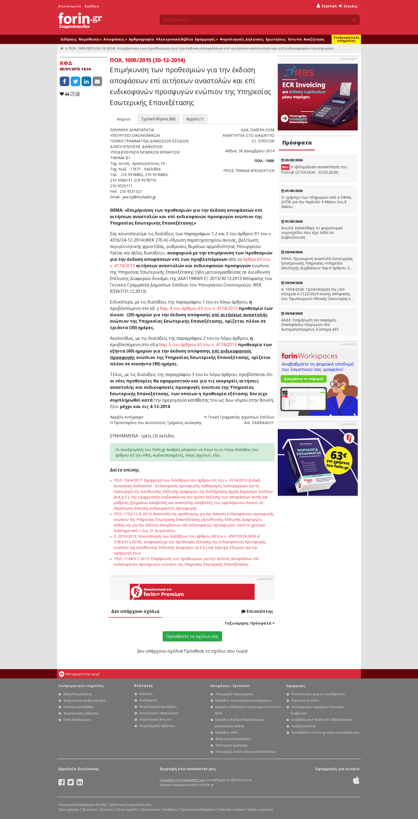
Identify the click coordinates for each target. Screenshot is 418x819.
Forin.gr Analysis (166, 449)
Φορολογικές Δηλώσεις (242, 39)
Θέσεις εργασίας (260, 809)
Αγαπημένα (148, 700)
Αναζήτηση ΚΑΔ (303, 726)
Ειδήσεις (69, 39)
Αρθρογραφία (141, 39)
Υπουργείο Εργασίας (231, 745)
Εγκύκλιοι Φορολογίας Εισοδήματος (243, 700)
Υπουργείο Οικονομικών (234, 694)
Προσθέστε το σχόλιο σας (192, 636)
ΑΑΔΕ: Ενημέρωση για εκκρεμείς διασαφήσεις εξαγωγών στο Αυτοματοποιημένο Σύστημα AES (310, 325)
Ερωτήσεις (276, 39)
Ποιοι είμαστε (127, 809)
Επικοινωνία (69, 6)
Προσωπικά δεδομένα (197, 809)
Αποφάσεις (115, 39)
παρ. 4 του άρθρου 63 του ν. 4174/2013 (199, 308)
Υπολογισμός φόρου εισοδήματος (318, 694)
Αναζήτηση (314, 39)
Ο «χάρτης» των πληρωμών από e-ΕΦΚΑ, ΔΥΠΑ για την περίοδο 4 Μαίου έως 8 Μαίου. (316, 202)
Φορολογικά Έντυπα (155, 719)
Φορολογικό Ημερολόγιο (158, 713)
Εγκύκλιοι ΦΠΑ (226, 732)
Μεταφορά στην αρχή (82, 674)
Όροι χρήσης (68, 809)
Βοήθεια (92, 6)
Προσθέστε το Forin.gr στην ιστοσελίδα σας (325, 732)
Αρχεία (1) (195, 118)
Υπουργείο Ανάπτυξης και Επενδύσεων (245, 751)
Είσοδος (348, 6)
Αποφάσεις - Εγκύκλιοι (230, 686)
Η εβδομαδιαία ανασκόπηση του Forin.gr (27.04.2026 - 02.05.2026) (314, 169)
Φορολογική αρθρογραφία (84, 700)
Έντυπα (295, 39)
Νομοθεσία (90, 39)
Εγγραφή (327, 6)
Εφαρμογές (206, 39)
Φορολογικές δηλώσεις (81, 713)
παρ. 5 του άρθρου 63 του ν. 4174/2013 (198, 344)
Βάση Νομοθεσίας (77, 694)
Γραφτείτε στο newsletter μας (182, 780)
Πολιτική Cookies (231, 809)
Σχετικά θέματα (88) (159, 118)
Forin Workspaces (77, 719)
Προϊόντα (89, 809)
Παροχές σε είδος (305, 700)
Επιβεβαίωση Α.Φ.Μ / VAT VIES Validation (322, 719)
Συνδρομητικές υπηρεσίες (346, 39)
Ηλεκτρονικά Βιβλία (174, 39)
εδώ (216, 455)
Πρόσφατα (297, 142)
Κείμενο (124, 119)
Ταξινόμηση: (249, 623)
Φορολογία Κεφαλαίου (233, 739)
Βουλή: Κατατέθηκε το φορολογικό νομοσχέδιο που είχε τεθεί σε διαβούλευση (312, 233)
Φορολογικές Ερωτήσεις (158, 706)
